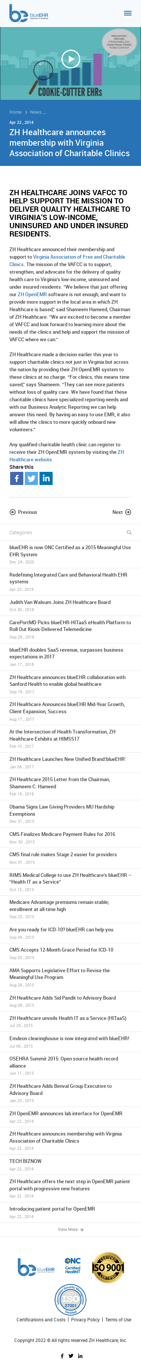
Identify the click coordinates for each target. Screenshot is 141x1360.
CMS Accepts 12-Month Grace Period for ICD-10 (70, 953)
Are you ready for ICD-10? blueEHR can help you (70, 933)
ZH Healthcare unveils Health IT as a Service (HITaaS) (70, 1022)
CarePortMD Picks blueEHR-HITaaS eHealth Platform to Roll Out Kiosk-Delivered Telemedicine (70, 629)
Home (15, 112)
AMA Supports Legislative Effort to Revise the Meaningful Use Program (70, 977)
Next (117, 512)
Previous (27, 512)
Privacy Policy (85, 1320)
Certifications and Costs (41, 1320)
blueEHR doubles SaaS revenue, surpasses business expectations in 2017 (70, 656)
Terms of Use (118, 1320)
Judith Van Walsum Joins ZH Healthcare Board (70, 606)
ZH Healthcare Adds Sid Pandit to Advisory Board (70, 1001)
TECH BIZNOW (70, 1165)
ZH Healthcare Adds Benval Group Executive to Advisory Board (70, 1093)
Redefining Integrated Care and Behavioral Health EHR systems (70, 581)
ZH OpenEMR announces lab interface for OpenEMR (70, 1117)
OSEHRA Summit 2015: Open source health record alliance (70, 1065)
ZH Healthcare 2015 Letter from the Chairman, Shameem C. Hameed (70, 786)
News (35, 112)
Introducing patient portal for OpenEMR (70, 1212)
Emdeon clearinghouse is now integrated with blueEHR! (70, 1042)
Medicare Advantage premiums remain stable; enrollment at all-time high (70, 909)
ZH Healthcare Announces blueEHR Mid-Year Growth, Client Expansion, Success (70, 711)
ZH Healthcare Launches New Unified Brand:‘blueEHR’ (70, 763)
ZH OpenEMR (32, 294)
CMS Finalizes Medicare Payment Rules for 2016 (70, 838)
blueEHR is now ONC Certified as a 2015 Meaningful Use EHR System (70, 554)
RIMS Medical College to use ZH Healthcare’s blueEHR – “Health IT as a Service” (70, 882)
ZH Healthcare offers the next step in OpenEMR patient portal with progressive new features (70, 1188)
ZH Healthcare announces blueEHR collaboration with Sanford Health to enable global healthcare (70, 684)
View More (70, 1229)
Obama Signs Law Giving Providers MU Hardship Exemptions (70, 813)
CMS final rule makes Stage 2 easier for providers (70, 858)
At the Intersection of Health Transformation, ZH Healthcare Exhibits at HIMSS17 (70, 738)
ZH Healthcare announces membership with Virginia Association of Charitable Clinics (70, 1140)
